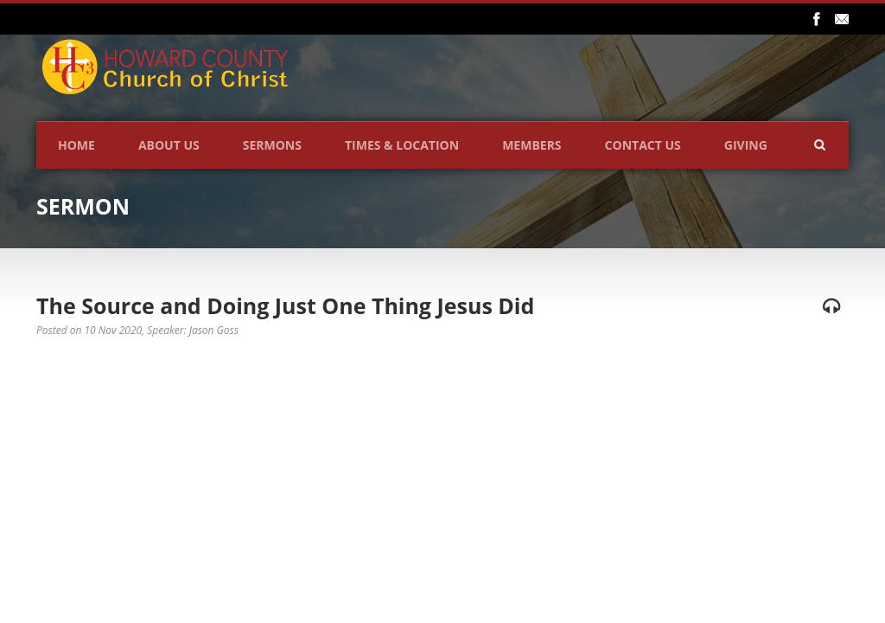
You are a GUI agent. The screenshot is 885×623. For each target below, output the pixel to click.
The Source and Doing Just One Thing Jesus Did (285, 305)
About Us (169, 145)
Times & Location (402, 145)
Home (76, 145)
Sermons (272, 145)
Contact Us (643, 145)
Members (531, 145)
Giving (745, 145)
